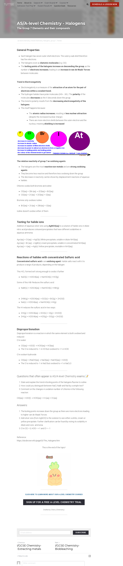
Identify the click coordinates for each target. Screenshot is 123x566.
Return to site (22, 540)
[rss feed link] (105, 540)
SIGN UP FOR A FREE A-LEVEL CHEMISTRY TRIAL (61, 486)
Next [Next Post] (65, 527)
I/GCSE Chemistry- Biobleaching (84, 530)
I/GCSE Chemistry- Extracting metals (36, 531)
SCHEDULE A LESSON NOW (104, 4)
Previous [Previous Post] (21, 527)
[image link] (10, 4)
